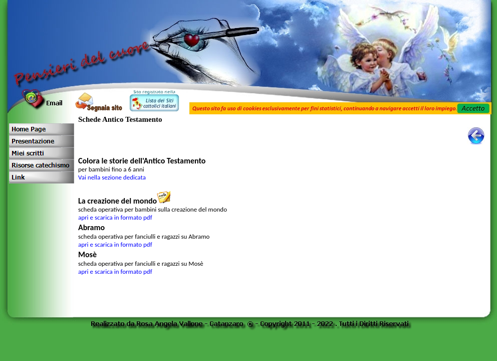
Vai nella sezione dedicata (112, 177)
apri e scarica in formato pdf (115, 217)
